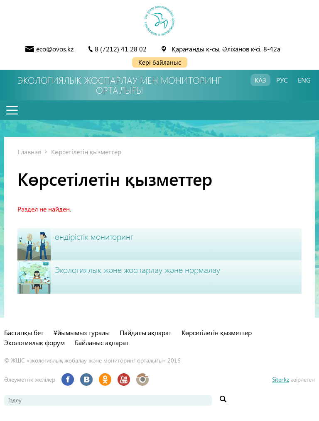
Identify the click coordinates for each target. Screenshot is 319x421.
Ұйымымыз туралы (82, 332)
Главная (29, 151)
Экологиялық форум (34, 342)
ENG (304, 79)
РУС (282, 79)
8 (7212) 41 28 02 (121, 48)
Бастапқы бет (24, 332)
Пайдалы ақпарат (146, 332)
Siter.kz (280, 379)
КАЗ (260, 79)
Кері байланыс (159, 62)
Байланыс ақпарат (102, 342)
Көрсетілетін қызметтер (86, 151)
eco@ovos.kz (55, 48)
